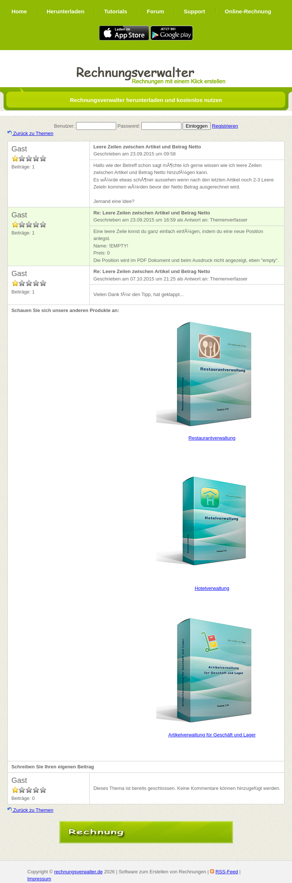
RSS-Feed (227, 871)
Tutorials (115, 11)
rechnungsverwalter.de (78, 871)
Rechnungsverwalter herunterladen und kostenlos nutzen (146, 100)
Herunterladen (66, 11)
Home (19, 11)
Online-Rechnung (248, 11)
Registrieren (225, 126)
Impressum (39, 879)
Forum (155, 11)
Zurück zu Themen (30, 133)
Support (194, 11)
